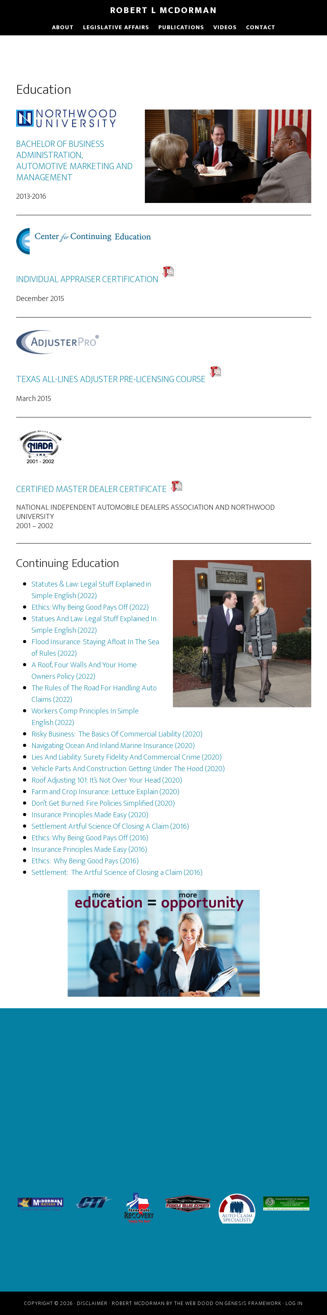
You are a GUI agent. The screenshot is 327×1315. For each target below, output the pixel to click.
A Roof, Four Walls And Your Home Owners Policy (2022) (84, 670)
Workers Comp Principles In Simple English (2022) (85, 717)
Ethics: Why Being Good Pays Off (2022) (90, 607)
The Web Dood (194, 1303)
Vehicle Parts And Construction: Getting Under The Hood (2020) (128, 768)
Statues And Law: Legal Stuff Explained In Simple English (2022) (94, 624)
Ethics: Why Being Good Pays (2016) (85, 861)
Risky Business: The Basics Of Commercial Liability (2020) (117, 734)
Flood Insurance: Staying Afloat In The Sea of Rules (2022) (95, 647)
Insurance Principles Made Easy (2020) (90, 814)
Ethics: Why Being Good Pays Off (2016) (90, 838)
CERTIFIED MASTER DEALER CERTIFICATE (91, 489)
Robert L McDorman (163, 10)
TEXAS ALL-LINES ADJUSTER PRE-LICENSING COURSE (111, 379)
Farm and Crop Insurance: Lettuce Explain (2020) (105, 791)
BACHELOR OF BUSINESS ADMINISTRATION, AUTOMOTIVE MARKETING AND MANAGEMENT (74, 160)
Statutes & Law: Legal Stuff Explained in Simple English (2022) (91, 590)
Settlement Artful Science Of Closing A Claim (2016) (110, 826)
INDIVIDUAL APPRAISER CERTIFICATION (95, 279)
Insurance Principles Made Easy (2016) (89, 849)
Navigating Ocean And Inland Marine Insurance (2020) (113, 745)
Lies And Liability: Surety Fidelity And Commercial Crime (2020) (127, 757)
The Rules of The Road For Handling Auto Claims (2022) (94, 694)
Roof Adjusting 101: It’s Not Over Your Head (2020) (107, 780)
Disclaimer (92, 1303)
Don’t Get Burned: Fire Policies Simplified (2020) (103, 803)
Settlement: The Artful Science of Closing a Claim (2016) (117, 872)
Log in (294, 1303)
